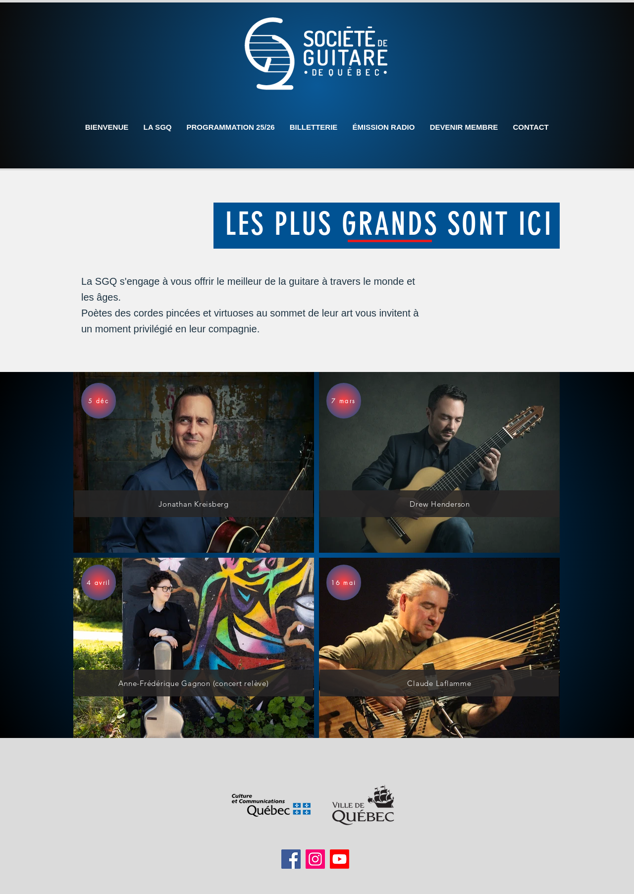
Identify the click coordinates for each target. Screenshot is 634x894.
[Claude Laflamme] (439, 683)
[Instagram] (315, 859)
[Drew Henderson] (439, 503)
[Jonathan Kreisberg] (193, 503)
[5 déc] (98, 401)
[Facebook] (291, 859)
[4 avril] (98, 582)
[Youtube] (339, 859)
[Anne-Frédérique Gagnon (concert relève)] (193, 683)
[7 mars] (343, 401)
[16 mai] (343, 582)
